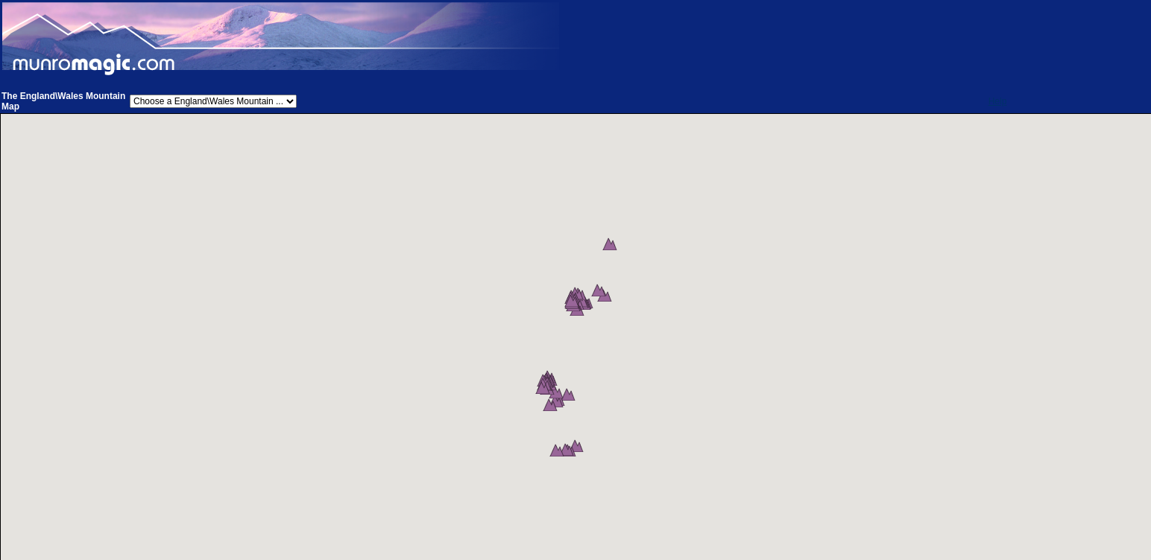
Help (997, 101)
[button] (618, 269)
